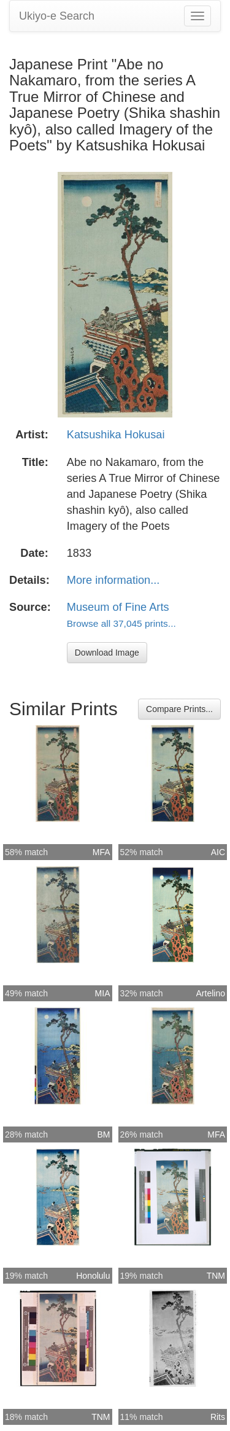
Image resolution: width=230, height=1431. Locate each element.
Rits (217, 1417)
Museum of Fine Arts (118, 607)
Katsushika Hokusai (116, 435)
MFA (101, 852)
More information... (113, 580)
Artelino (210, 993)
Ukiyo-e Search (56, 16)
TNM (216, 1276)
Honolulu (93, 1276)
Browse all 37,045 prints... (121, 623)
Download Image (107, 652)
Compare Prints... (179, 709)
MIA (102, 993)
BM (104, 1134)
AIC (218, 852)
